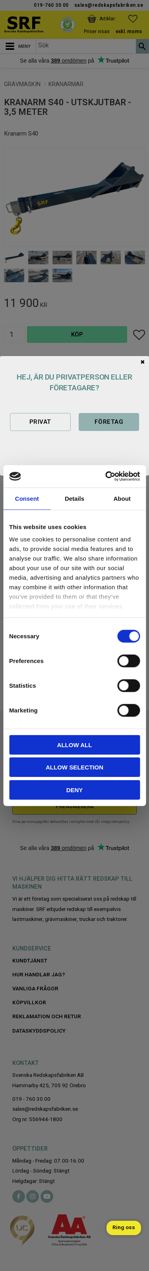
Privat (40, 421)
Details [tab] (74, 498)
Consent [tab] (27, 498)
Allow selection (74, 767)
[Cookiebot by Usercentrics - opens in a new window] (106, 476)
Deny (74, 789)
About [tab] (122, 498)
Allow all (74, 744)
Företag (109, 421)
